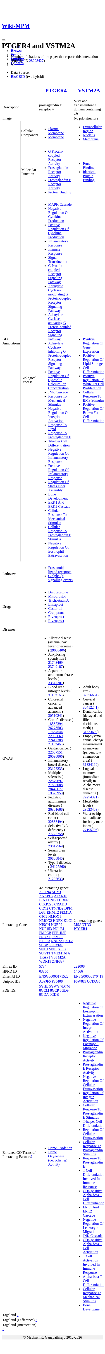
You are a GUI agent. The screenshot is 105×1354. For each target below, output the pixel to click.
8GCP (54, 990)
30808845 (55, 858)
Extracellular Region (92, 129)
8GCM (44, 990)
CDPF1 (64, 900)
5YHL (43, 986)
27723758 (55, 834)
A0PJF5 (45, 981)
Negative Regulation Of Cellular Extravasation (93, 1083)
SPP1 (53, 949)
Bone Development (58, 496)
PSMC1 (57, 937)
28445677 (55, 789)
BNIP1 (53, 900)
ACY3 (56, 892)
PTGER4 (56, 90)
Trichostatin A (58, 600)
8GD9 (64, 990)
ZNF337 (58, 961)
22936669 (55, 736)
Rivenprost (56, 617)
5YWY (54, 986)
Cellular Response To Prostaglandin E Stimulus (59, 533)
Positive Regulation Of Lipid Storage (93, 360)
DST (42, 912)
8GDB (54, 994)
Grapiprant (56, 613)
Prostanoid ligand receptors (60, 570)
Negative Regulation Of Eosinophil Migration (93, 1042)
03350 (43, 971)
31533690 (90, 732)
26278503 (55, 728)
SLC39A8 (56, 945)
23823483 (90, 809)
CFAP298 (46, 904)
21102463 (55, 744)
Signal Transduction (57, 259)
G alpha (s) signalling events (60, 578)
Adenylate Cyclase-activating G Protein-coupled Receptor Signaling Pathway (59, 327)
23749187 (55, 666)
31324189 (90, 764)
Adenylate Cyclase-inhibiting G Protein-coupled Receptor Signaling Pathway (59, 355)
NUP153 (45, 929)
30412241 (90, 707)
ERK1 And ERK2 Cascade (59, 504)
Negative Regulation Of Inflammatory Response (58, 455)
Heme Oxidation (60, 1148)
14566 (78, 971)
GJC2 (43, 916)
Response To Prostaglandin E (59, 435)
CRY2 (43, 908)
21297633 (55, 879)
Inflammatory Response (58, 243)
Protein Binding (59, 192)
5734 (42, 966)
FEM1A (66, 912)
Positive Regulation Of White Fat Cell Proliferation (93, 382)
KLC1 (68, 920)
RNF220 (57, 941)
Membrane (56, 137)
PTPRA (44, 941)
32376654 (90, 695)
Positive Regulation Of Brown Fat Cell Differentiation (93, 413)
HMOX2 (45, 920)
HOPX (58, 920)
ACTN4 (45, 892)
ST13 (62, 949)
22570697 (55, 781)
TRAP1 (44, 957)
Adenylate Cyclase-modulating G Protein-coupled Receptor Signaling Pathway (59, 298)
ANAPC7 (46, 896)
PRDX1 (45, 937)
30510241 (55, 715)
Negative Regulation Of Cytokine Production (58, 215)
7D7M (65, 986)
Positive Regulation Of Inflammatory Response (58, 472)
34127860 (57, 867)
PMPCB (45, 933)
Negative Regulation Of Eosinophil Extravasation (58, 549)
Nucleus (89, 135)
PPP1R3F (59, 933)
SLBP (43, 945)
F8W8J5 (80, 981)
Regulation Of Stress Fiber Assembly (58, 486)
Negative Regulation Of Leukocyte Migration (93, 1225)
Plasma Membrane (56, 131)
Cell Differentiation (93, 370)
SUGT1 (44, 953)
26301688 (55, 809)
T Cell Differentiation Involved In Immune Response (93, 1179)
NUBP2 (56, 925)
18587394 (55, 724)
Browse (16, 51)
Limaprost (55, 604)
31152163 (55, 695)
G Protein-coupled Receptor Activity (55, 157)
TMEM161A (60, 953)
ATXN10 (60, 896)
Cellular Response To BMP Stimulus (93, 396)
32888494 (55, 822)
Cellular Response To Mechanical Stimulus (57, 517)
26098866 (55, 756)
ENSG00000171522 (54, 976)
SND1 (43, 949)
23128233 (55, 769)
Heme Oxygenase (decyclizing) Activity (57, 1158)
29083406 (57, 650)
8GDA (44, 994)
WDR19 (45, 961)
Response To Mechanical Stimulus (57, 400)
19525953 (55, 793)
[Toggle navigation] (3, 40)
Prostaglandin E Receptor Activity (59, 184)
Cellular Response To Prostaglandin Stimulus (93, 1148)
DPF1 (68, 908)
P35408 (57, 981)
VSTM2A (89, 90)
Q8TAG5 (93, 981)
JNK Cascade (58, 392)
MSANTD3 (82, 925)
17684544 (55, 732)
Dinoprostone (58, 592)
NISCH (44, 925)
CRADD (60, 904)
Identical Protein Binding (89, 176)
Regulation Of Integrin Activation (93, 1097)
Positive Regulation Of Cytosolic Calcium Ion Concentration (58, 380)
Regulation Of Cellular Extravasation (93, 1134)
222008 (79, 966)
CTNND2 (56, 908)
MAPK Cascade (60, 204)
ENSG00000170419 (88, 976)
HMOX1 (54, 916)
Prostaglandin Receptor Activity (58, 172)
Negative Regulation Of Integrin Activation (58, 415)
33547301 (55, 683)
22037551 (55, 752)
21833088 (55, 785)
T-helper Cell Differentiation (59, 443)
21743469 (55, 662)
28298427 (36, 61)
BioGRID (18, 76)
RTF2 (68, 941)
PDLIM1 (59, 929)
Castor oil (55, 608)
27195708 (90, 830)
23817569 (55, 846)
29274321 (90, 797)
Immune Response (55, 251)
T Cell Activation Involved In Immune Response (91, 1264)
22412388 (55, 740)
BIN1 (43, 900)
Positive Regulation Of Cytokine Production (58, 231)
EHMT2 (53, 912)
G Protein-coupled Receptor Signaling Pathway (55, 274)
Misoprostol (57, 596)
